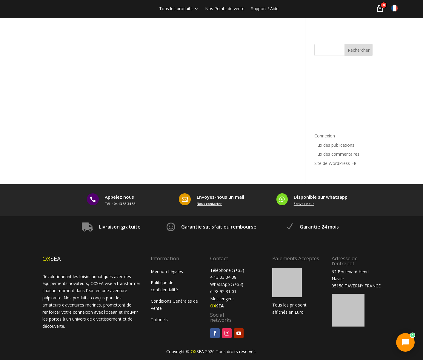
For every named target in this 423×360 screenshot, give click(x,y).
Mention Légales (167, 271)
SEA (217, 306)
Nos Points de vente (224, 9)
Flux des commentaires (336, 154)
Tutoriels (160, 319)
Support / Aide (265, 9)
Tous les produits (176, 9)
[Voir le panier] (380, 8)
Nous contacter (209, 203)
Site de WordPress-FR (335, 163)
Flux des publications (334, 145)
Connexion (324, 136)
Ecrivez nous (304, 203)
